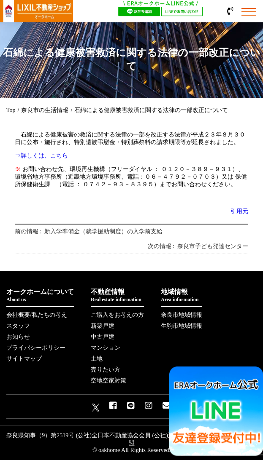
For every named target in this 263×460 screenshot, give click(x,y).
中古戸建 (102, 337)
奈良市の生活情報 (44, 110)
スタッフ (18, 326)
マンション (105, 348)
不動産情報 (117, 295)
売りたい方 (105, 369)
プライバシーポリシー (35, 348)
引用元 (239, 211)
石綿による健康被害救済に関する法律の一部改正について (151, 110)
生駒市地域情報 (181, 326)
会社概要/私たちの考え (36, 315)
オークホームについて (40, 295)
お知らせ (18, 337)
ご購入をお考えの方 (117, 315)
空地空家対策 (108, 380)
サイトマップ (24, 359)
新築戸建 (102, 326)
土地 (97, 359)
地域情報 (181, 295)
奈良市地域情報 (181, 315)
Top (11, 110)
